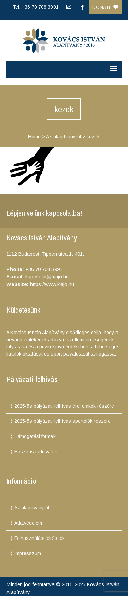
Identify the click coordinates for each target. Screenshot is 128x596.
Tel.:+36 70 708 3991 (36, 7)
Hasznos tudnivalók (35, 451)
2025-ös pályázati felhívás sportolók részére (62, 421)
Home (34, 136)
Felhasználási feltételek (39, 538)
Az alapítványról (63, 136)
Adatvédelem (28, 523)
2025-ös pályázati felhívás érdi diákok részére (64, 406)
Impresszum (27, 553)
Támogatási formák (35, 436)
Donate (105, 7)
